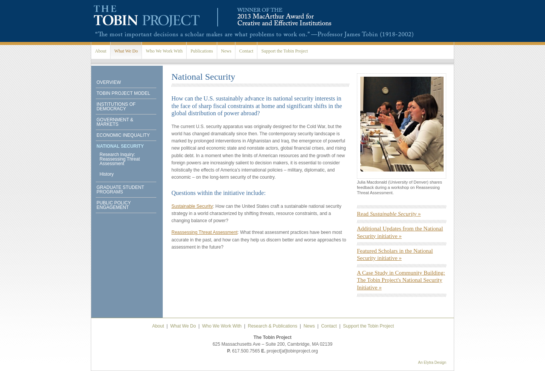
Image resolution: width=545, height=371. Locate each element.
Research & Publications (272, 326)
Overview (109, 82)
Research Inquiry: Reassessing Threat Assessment (120, 159)
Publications (201, 51)
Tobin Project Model (123, 93)
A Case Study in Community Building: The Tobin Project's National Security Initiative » (401, 280)
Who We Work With (164, 51)
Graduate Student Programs (120, 190)
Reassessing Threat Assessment (204, 232)
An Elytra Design (432, 362)
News (226, 51)
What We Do (126, 51)
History (107, 174)
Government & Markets (115, 122)
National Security (120, 146)
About (100, 51)
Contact (246, 51)
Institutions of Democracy (116, 106)
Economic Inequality (123, 135)
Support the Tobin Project (284, 51)
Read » (389, 214)
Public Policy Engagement (114, 205)
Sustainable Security (192, 206)
